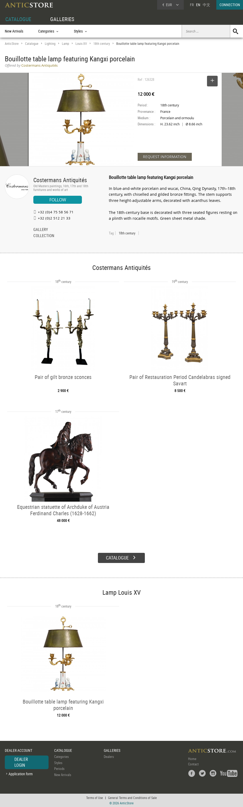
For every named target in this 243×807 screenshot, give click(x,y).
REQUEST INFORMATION (164, 156)
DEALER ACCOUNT (18, 750)
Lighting (50, 44)
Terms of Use (94, 798)
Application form (21, 773)
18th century (101, 44)
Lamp (65, 44)
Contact (193, 764)
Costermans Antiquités (60, 180)
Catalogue (31, 44)
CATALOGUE (18, 19)
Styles (58, 762)
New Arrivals (14, 31)
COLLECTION (43, 236)
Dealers (109, 756)
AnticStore (12, 44)
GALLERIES (62, 19)
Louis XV (81, 44)
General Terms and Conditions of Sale (132, 798)
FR (192, 4)
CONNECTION (230, 4)
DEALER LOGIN (21, 762)
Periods (59, 768)
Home (192, 758)
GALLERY (40, 230)
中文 (206, 4)
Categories (61, 756)
